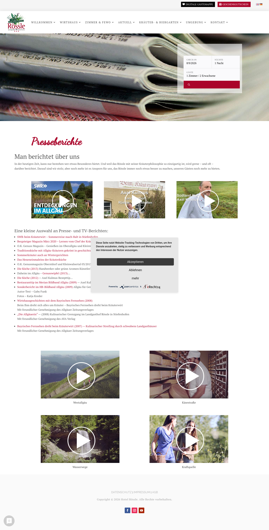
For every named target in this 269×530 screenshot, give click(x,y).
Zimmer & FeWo (98, 22)
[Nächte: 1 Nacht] (226, 62)
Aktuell (125, 22)
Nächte (219, 59)
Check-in (191, 59)
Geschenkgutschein (235, 4)
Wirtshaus (69, 22)
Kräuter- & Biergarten (159, 22)
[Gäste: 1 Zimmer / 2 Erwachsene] (212, 74)
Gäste (189, 72)
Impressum (142, 492)
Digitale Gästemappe (199, 4)
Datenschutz (121, 492)
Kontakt (218, 22)
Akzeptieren (135, 262)
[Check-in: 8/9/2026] (198, 62)
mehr (135, 278)
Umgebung (194, 22)
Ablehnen (135, 270)
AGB (155, 492)
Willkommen (41, 22)
